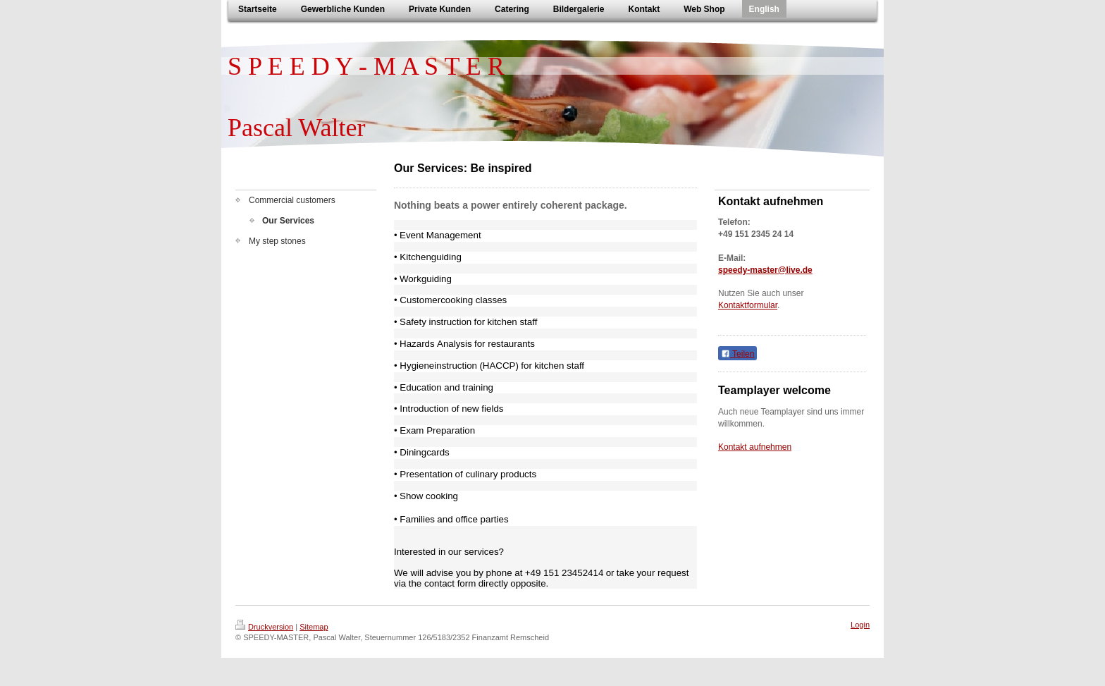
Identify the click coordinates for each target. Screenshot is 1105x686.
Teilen (737, 354)
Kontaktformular (747, 305)
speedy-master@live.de (765, 270)
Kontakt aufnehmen (754, 447)
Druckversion (264, 627)
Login (860, 624)
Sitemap (314, 627)
